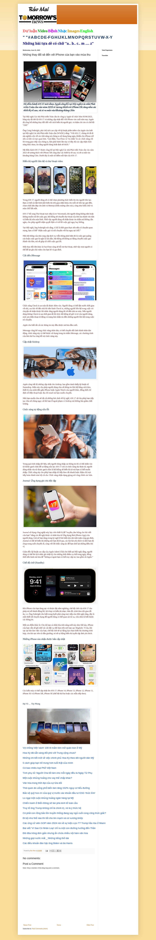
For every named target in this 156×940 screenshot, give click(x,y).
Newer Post (27, 925)
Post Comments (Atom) (40, 929)
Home (59, 925)
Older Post (90, 925)
